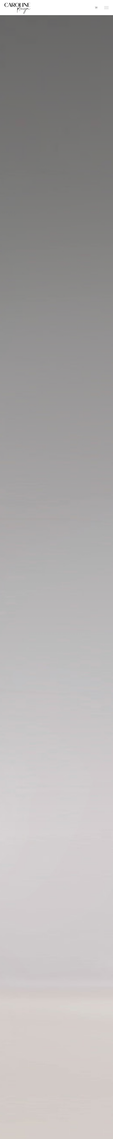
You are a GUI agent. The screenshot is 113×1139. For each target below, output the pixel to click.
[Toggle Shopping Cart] (96, 7)
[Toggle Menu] (106, 7)
